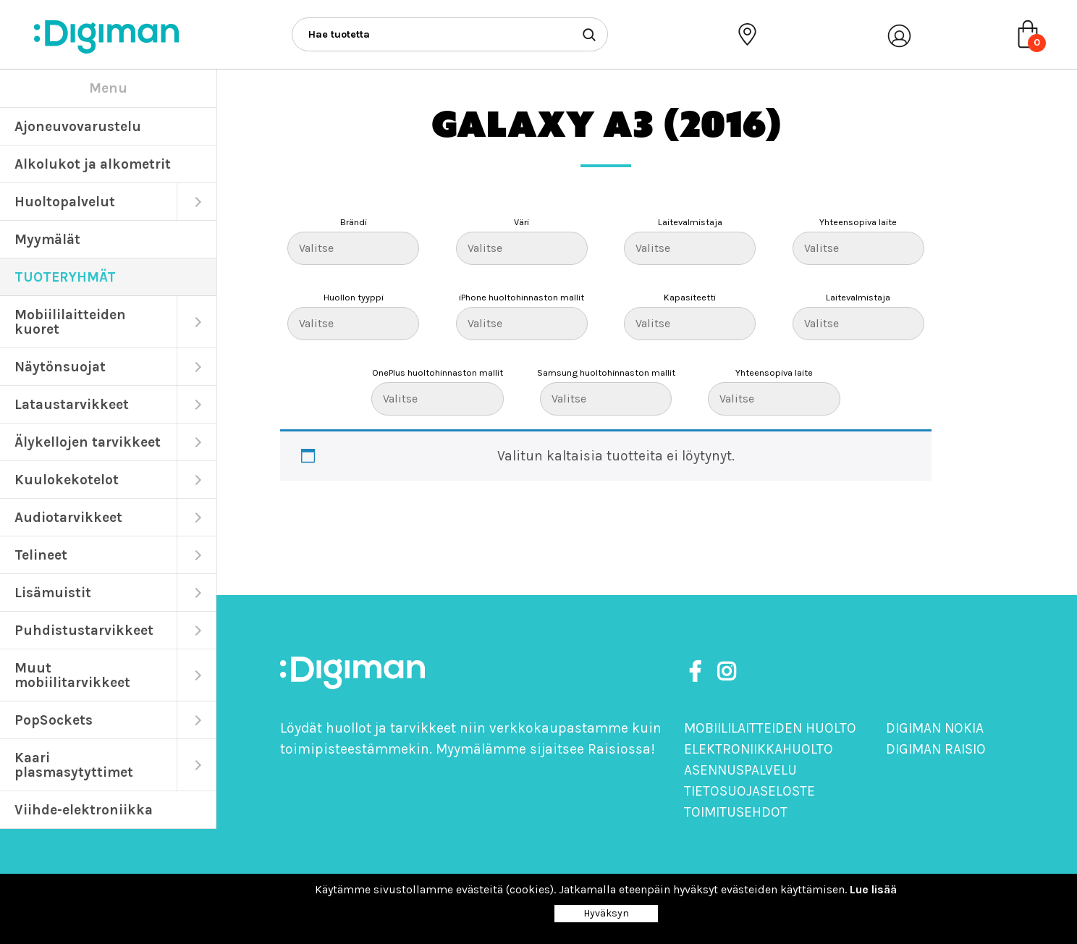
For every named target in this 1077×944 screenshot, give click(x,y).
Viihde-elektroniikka (83, 809)
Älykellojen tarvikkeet (87, 442)
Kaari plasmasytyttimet (73, 764)
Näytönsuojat (60, 366)
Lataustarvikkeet (71, 404)
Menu (108, 88)
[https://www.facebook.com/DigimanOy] (698, 672)
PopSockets (53, 720)
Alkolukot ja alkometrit (92, 164)
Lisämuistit (52, 592)
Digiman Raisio (936, 749)
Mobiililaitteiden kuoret (70, 321)
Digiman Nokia (935, 728)
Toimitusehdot (735, 812)
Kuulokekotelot (66, 479)
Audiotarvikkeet (68, 517)
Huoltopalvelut (64, 201)
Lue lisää (873, 889)
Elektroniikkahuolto (758, 749)
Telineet (40, 555)
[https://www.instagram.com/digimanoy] (726, 672)
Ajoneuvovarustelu (77, 126)
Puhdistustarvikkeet (83, 630)
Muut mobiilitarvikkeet (72, 675)
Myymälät (47, 239)
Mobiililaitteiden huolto (770, 728)
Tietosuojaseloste (749, 791)
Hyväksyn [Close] (606, 913)
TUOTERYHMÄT (65, 277)
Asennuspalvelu (740, 770)
